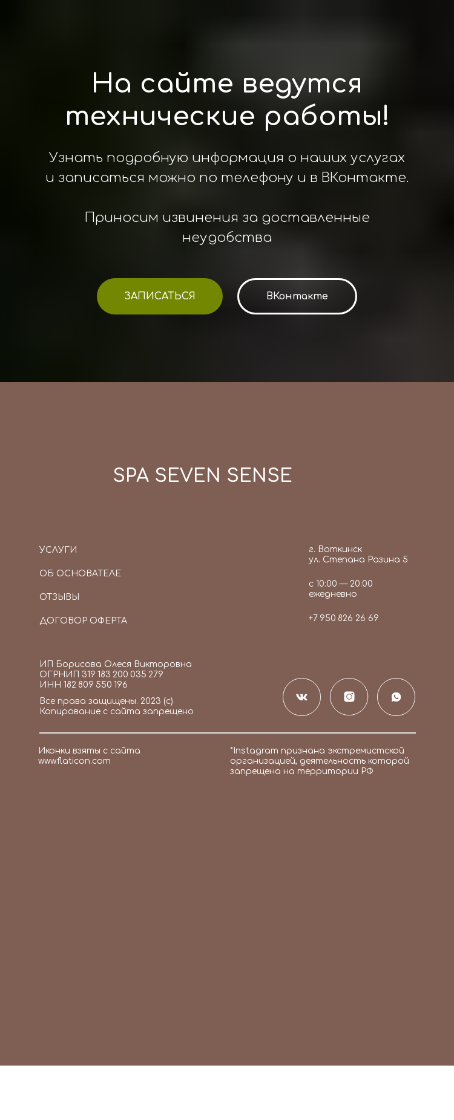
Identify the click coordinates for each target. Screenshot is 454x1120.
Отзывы (59, 597)
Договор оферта (83, 620)
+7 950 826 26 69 (344, 618)
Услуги (58, 550)
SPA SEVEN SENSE (202, 476)
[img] (69, 480)
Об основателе (80, 573)
